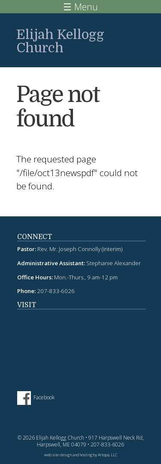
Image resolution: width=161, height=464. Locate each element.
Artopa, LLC (107, 455)
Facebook (44, 397)
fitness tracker (81, 346)
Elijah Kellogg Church (60, 41)
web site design (58, 455)
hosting (86, 455)
